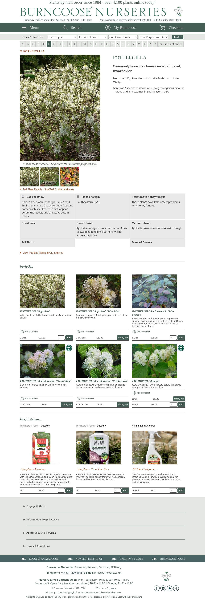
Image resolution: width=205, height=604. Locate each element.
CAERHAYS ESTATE (127, 558)
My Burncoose (125, 27)
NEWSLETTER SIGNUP (84, 558)
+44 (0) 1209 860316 (73, 572)
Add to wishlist (29, 332)
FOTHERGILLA (34, 51)
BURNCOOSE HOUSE (168, 558)
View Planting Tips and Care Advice (43, 252)
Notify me (123, 337)
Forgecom (111, 588)
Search (76, 27)
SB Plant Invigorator (145, 469)
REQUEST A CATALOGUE (39, 558)
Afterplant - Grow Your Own (93, 469)
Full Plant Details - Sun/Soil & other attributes (48, 189)
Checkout (176, 27)
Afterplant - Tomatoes (33, 469)
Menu (34, 27)
